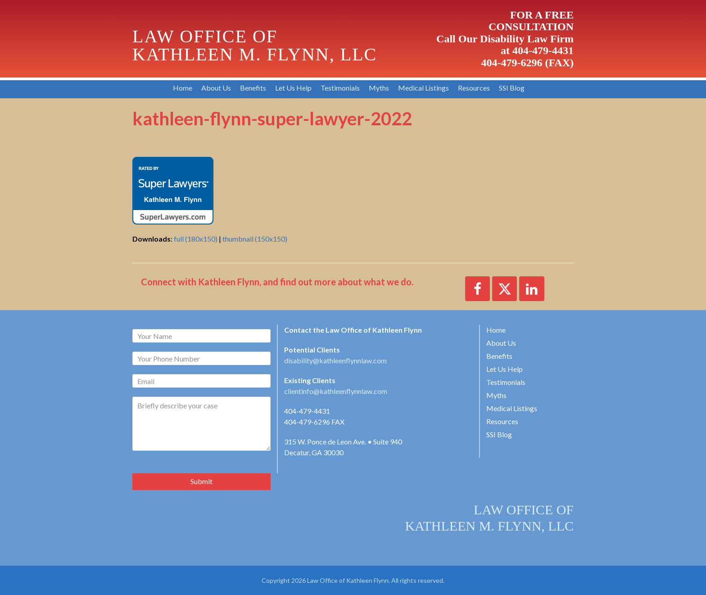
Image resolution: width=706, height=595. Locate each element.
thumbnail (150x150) (254, 238)
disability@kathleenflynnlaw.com (335, 360)
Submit (201, 481)
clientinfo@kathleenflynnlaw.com (335, 391)
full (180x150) (195, 238)
